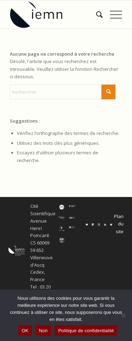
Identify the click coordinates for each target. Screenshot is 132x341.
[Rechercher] (96, 14)
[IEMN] (55, 14)
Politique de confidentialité (86, 330)
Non (43, 330)
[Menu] (112, 14)
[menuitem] (96, 14)
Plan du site (119, 224)
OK (25, 330)
